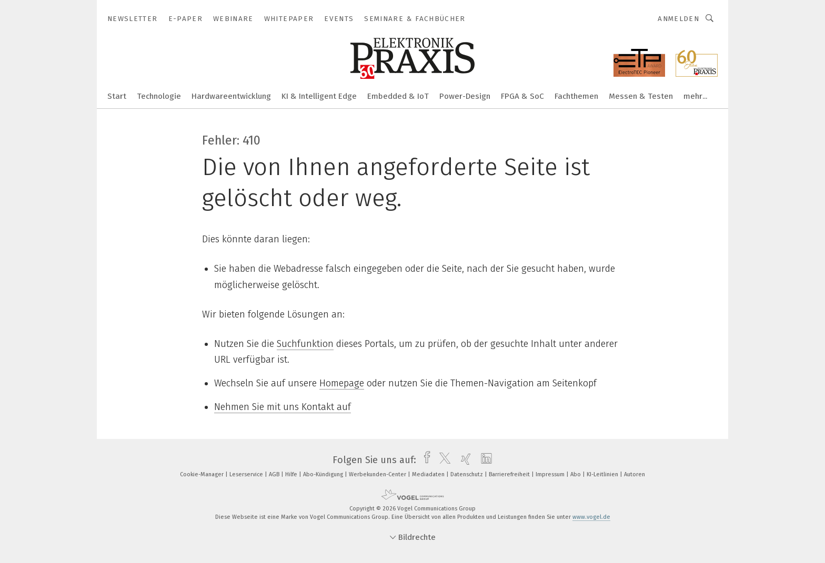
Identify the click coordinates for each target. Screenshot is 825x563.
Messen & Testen (641, 96)
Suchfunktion (305, 344)
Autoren (634, 474)
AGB (275, 474)
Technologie (159, 96)
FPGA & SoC (522, 96)
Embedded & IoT (398, 96)
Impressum (551, 474)
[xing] (463, 460)
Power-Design (464, 96)
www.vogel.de (591, 517)
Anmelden (678, 18)
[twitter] (442, 460)
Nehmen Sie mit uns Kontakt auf (282, 407)
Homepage (341, 383)
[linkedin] (484, 460)
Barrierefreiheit (510, 474)
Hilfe (292, 474)
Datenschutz (467, 474)
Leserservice (247, 474)
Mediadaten (429, 474)
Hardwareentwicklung (231, 96)
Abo (576, 474)
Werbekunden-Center (378, 474)
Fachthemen (576, 96)
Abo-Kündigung (324, 474)
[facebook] (424, 460)
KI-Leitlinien (603, 474)
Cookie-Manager (202, 474)
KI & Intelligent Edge (319, 96)
